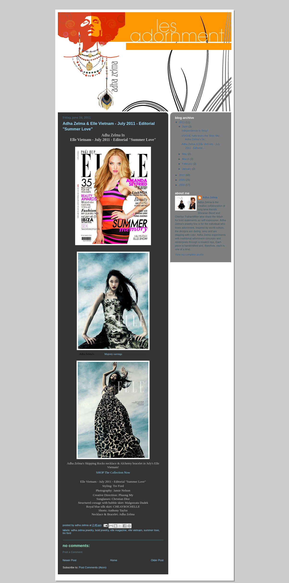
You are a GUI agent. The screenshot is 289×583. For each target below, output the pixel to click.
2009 (182, 179)
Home (113, 560)
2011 (182, 122)
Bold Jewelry (102, 530)
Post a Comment (72, 552)
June (185, 126)
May (185, 153)
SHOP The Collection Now (113, 472)
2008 (182, 184)
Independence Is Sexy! (194, 130)
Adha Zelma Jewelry (82, 530)
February (187, 163)
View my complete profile (189, 254)
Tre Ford (67, 533)
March (186, 159)
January (187, 168)
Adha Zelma (210, 197)
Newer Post (69, 560)
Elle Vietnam (135, 530)
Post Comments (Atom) (93, 567)
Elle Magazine (118, 530)
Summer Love (151, 530)
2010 (182, 175)
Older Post (157, 560)
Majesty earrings (113, 353)
